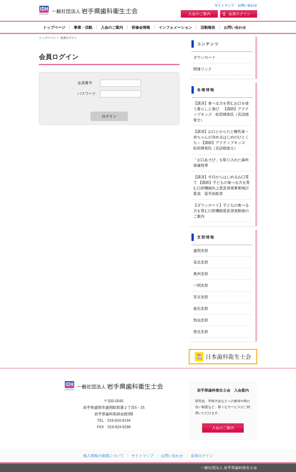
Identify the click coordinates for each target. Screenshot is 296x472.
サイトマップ (224, 5)
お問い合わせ (247, 5)
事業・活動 (83, 27)
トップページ (54, 27)
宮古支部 (200, 297)
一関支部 (200, 285)
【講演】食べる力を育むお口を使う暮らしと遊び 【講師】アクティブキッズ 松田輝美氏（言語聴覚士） (221, 111)
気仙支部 (200, 320)
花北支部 (200, 262)
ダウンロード (204, 57)
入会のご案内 (199, 14)
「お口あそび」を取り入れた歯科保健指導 (221, 162)
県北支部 (200, 332)
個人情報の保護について (103, 456)
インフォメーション (175, 27)
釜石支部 (200, 308)
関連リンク (202, 69)
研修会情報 (141, 27)
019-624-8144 (119, 420)
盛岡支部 (200, 251)
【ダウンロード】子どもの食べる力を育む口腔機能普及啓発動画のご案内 (221, 210)
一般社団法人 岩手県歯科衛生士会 (88, 10)
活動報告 (207, 27)
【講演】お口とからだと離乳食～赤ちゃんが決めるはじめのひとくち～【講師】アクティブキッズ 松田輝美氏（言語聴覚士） (221, 140)
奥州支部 (200, 274)
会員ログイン (239, 14)
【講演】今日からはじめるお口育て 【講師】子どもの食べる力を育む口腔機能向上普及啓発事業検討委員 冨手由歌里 (221, 185)
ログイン (109, 116)
